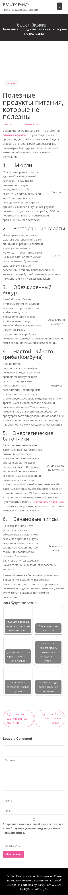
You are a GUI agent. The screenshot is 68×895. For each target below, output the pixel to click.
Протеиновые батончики (48, 501)
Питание (11, 83)
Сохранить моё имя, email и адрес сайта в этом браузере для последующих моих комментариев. (33, 828)
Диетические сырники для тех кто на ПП (17, 718)
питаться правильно (16, 135)
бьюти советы (29, 124)
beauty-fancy (16, 4)
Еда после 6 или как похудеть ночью (51, 718)
